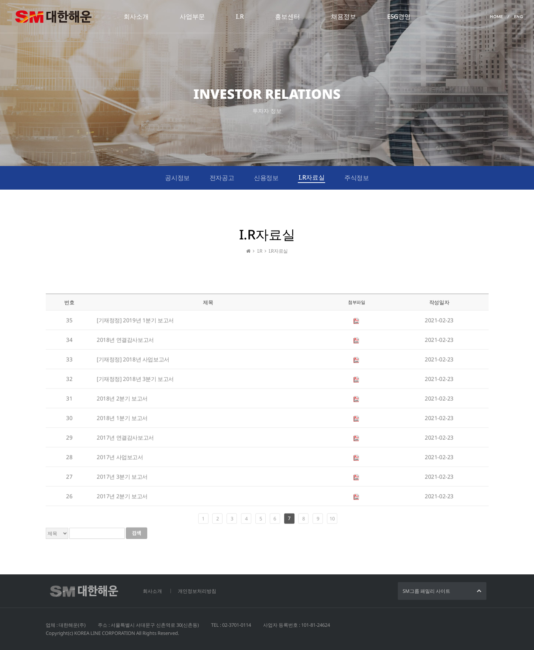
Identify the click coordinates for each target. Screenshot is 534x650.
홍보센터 (287, 16)
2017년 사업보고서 (120, 459)
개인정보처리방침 (197, 591)
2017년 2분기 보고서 (122, 498)
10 (332, 521)
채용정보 (343, 16)
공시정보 (177, 177)
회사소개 (136, 16)
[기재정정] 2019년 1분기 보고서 (135, 322)
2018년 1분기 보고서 (122, 420)
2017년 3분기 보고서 (122, 479)
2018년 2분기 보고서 (122, 400)
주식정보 (356, 177)
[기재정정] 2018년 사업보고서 (133, 361)
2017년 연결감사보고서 (125, 439)
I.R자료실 (312, 177)
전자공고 (222, 177)
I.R (240, 16)
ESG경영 (399, 16)
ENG (518, 16)
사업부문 (192, 16)
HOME (496, 16)
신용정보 (266, 177)
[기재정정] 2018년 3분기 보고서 (135, 381)
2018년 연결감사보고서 (125, 342)
